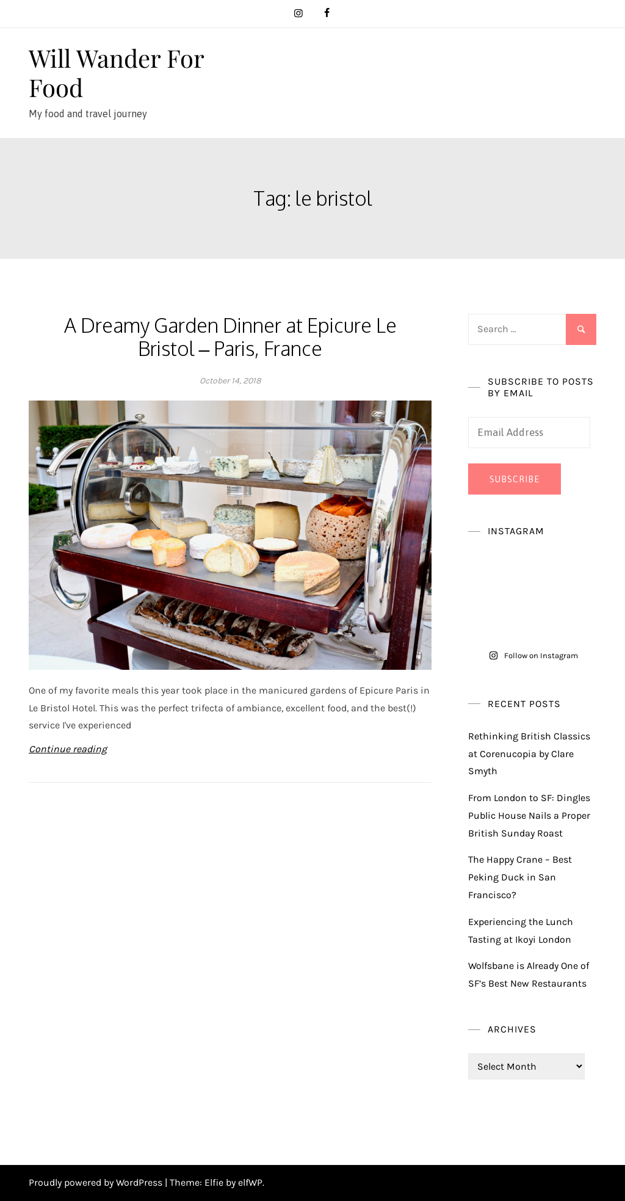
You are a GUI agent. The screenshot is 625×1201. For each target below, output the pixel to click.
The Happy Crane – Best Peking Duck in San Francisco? (520, 877)
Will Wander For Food (116, 72)
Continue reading (68, 749)
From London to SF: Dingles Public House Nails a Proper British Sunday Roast (529, 815)
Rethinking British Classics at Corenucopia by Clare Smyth (529, 753)
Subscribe (515, 479)
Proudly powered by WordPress (97, 1182)
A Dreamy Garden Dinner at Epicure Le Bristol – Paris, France (230, 337)
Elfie (213, 1182)
